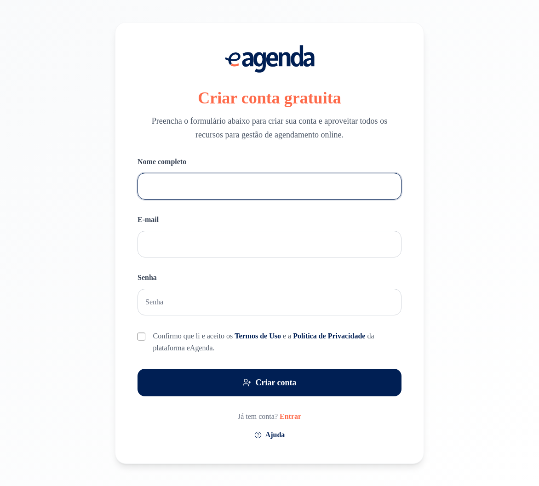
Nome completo (162, 162)
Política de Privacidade (330, 336)
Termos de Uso (259, 336)
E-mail (148, 219)
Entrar (290, 416)
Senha (147, 277)
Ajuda (269, 435)
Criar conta (269, 382)
